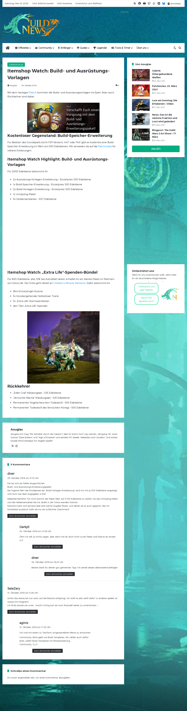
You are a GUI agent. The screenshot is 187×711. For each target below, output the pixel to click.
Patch (32, 92)
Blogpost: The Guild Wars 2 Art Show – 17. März (164, 133)
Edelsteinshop (16, 64)
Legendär (100, 47)
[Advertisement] (125, 21)
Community (43, 47)
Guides (82, 47)
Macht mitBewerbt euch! (146, 299)
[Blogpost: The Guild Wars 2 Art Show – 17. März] (141, 135)
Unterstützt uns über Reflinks (146, 288)
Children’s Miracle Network (69, 283)
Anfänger (64, 47)
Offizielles (22, 47)
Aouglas (13, 85)
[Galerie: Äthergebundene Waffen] (141, 75)
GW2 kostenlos (64, 3)
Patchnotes (105, 146)
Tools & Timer (120, 47)
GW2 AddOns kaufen (43, 3)
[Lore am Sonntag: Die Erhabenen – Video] (141, 105)
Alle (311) (155, 149)
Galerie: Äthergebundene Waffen (162, 74)
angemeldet (24, 677)
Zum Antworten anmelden (22, 515)
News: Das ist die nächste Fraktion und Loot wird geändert (164, 118)
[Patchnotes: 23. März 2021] (141, 91)
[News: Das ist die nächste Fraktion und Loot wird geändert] (141, 119)
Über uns (141, 47)
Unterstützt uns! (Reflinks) (88, 3)
